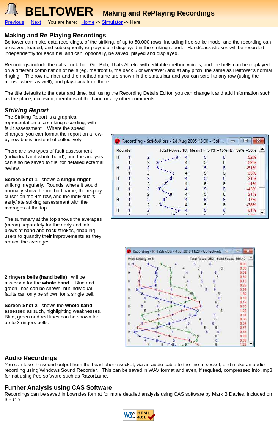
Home (87, 22)
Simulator (112, 22)
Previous (14, 22)
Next (36, 22)
